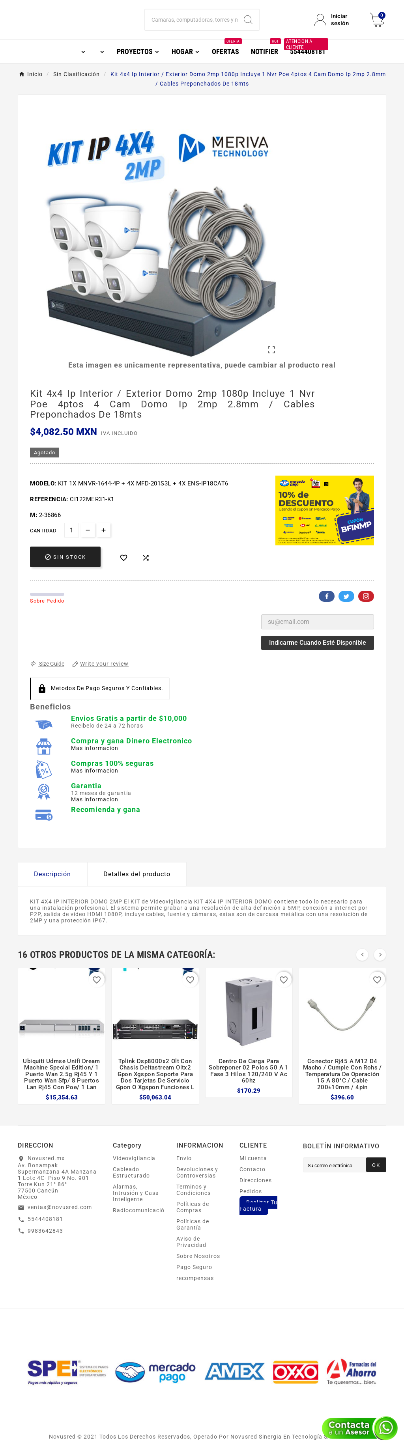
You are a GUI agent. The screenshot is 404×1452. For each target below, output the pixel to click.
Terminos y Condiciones (193, 1189)
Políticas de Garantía (192, 1224)
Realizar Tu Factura (258, 1205)
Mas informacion (94, 748)
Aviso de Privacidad (191, 1242)
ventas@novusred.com (60, 1207)
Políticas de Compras (192, 1207)
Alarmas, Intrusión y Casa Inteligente (136, 1192)
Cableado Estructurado (131, 1172)
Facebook (327, 596)
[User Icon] (337, 20)
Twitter (346, 596)
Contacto (252, 1169)
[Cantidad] (71, 530)
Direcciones (255, 1180)
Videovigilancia (134, 1158)
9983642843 (45, 1231)
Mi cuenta (253, 1158)
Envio (184, 1158)
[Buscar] (191, 19)
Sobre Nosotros (198, 1256)
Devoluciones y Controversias (197, 1172)
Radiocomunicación (140, 1210)
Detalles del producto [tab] (136, 874)
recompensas (195, 1278)
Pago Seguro (194, 1267)
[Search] (248, 19)
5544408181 (45, 1219)
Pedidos (250, 1191)
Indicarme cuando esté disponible (317, 642)
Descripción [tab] (52, 874)
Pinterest (366, 596)
